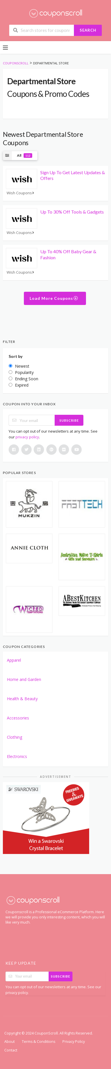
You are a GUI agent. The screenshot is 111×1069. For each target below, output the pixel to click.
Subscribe (69, 420)
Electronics (17, 756)
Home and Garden (24, 679)
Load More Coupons (54, 298)
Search (88, 30)
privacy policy (27, 437)
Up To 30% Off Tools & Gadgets (72, 211)
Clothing (14, 737)
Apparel (14, 660)
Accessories (18, 718)
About (9, 1041)
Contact (10, 1050)
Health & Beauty (22, 698)
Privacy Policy (73, 1041)
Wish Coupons (21, 193)
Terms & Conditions (38, 1041)
